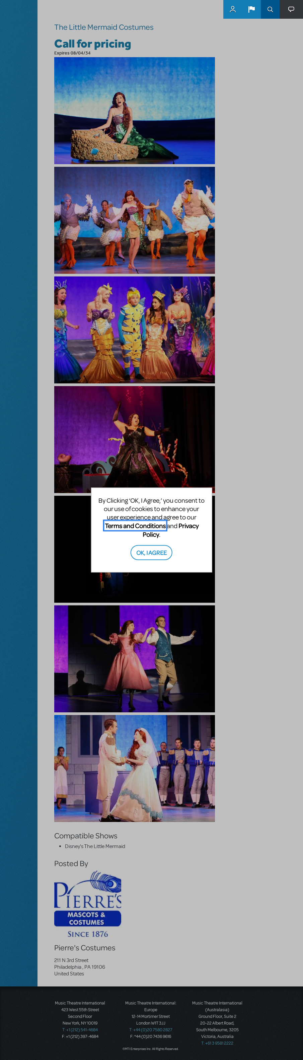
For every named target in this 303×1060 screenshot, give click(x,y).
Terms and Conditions (135, 525)
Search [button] (270, 9)
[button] (251, 9)
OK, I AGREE (151, 552)
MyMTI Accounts (232, 9)
